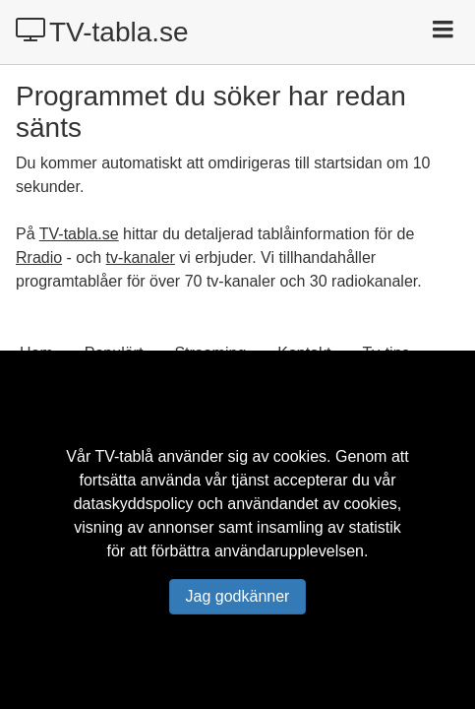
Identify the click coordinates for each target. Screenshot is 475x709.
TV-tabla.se (102, 31)
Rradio (39, 257)
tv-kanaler (140, 257)
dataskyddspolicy (134, 503)
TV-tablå (123, 456)
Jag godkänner (238, 596)
